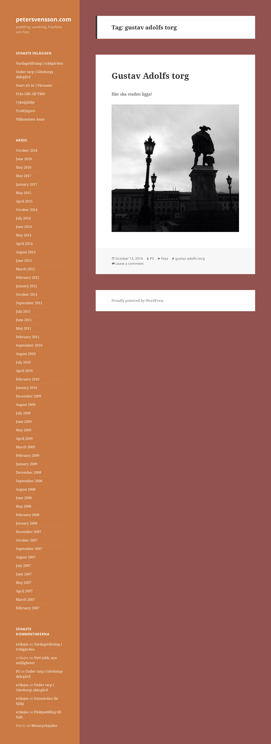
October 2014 (26, 209)
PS (18, 671)
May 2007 (23, 582)
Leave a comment (129, 263)
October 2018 (26, 150)
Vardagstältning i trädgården (39, 63)
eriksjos (22, 644)
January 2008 (26, 523)
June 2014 (24, 226)
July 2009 (23, 413)
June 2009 (24, 421)
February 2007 (27, 608)
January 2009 (26, 464)
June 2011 (24, 320)
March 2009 (25, 447)
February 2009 (27, 455)
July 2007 (23, 565)
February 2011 (27, 337)
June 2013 (24, 260)
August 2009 (26, 404)
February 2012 (27, 277)
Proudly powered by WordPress (137, 300)
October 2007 (26, 540)
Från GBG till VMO (30, 94)
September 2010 (29, 345)
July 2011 (23, 311)
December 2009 (28, 396)
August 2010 (26, 353)
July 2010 (23, 362)
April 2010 (24, 370)
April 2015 (24, 201)
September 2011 (29, 303)
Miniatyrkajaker (44, 725)
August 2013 (26, 252)
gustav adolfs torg (190, 258)
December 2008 (28, 472)
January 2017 (26, 184)
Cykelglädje (25, 102)
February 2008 (27, 514)
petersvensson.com (43, 19)
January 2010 (26, 387)
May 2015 (23, 192)
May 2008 (23, 506)
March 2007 (25, 599)
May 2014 (23, 235)
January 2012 (26, 286)
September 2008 (29, 481)
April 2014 (24, 243)
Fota (164, 258)
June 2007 (24, 574)
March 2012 (25, 269)
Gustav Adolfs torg (150, 75)
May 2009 (23, 430)
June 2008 (24, 498)
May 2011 (23, 328)
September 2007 (29, 548)
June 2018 (24, 159)
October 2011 (26, 294)
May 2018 (23, 167)
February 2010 (27, 379)
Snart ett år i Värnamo (34, 85)
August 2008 (26, 489)
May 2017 (23, 176)
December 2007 (28, 531)
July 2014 (23, 218)
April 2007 (24, 591)
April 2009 (24, 438)
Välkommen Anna (30, 119)
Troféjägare (25, 110)
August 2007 (26, 557)
